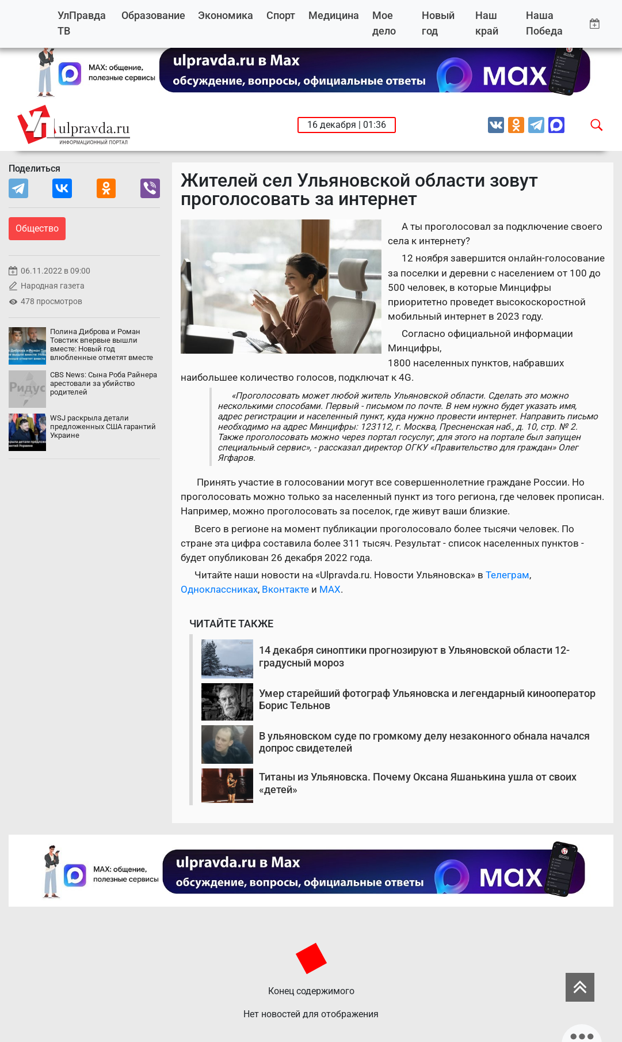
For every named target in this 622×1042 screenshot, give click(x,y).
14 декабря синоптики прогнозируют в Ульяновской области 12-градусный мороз (414, 656)
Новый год (438, 23)
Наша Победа (544, 23)
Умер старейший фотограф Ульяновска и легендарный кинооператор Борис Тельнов (427, 699)
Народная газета (53, 286)
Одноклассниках (219, 589)
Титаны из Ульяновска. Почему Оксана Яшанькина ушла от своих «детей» (418, 783)
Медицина (333, 15)
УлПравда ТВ (82, 23)
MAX (330, 589)
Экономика (225, 15)
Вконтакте (285, 589)
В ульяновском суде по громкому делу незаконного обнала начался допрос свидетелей (424, 742)
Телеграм (507, 575)
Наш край (486, 23)
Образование (153, 15)
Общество (37, 228)
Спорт (280, 15)
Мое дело (384, 23)
